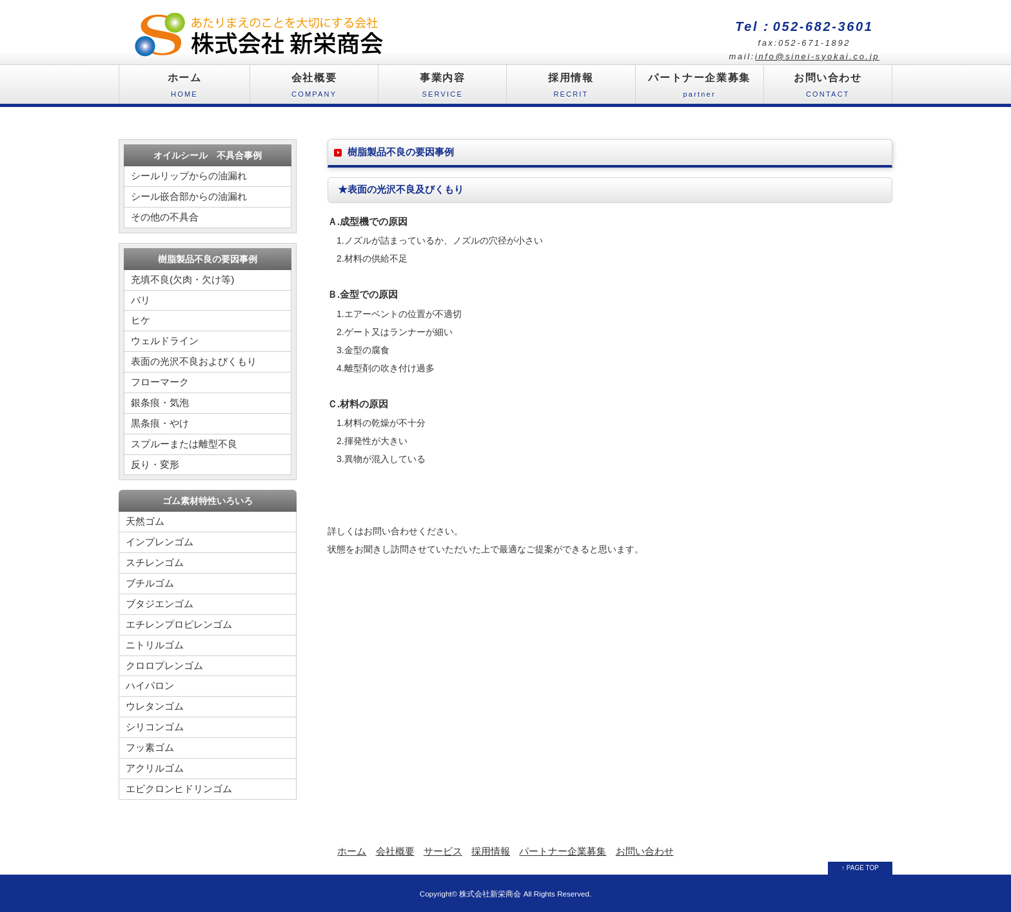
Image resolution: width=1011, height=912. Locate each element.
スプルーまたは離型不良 (184, 443)
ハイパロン (150, 685)
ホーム (184, 88)
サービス (443, 851)
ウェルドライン (165, 340)
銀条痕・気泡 (160, 402)
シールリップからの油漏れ (189, 175)
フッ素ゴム (150, 747)
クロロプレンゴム (164, 665)
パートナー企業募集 (699, 88)
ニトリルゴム (155, 644)
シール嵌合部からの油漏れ (189, 196)
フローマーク (160, 381)
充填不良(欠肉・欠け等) (182, 279)
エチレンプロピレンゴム (179, 624)
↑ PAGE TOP (860, 867)
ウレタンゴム (155, 706)
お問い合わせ (828, 88)
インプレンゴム (159, 541)
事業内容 (442, 88)
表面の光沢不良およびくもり (194, 361)
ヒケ (140, 320)
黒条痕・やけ (160, 423)
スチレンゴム (155, 562)
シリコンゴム (155, 726)
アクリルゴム (155, 767)
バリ (140, 300)
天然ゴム (145, 521)
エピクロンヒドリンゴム (179, 788)
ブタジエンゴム (159, 603)
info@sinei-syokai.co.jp (817, 56)
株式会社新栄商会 (490, 893)
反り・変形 (155, 464)
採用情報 (570, 88)
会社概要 (314, 88)
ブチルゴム (150, 582)
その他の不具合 (165, 216)
